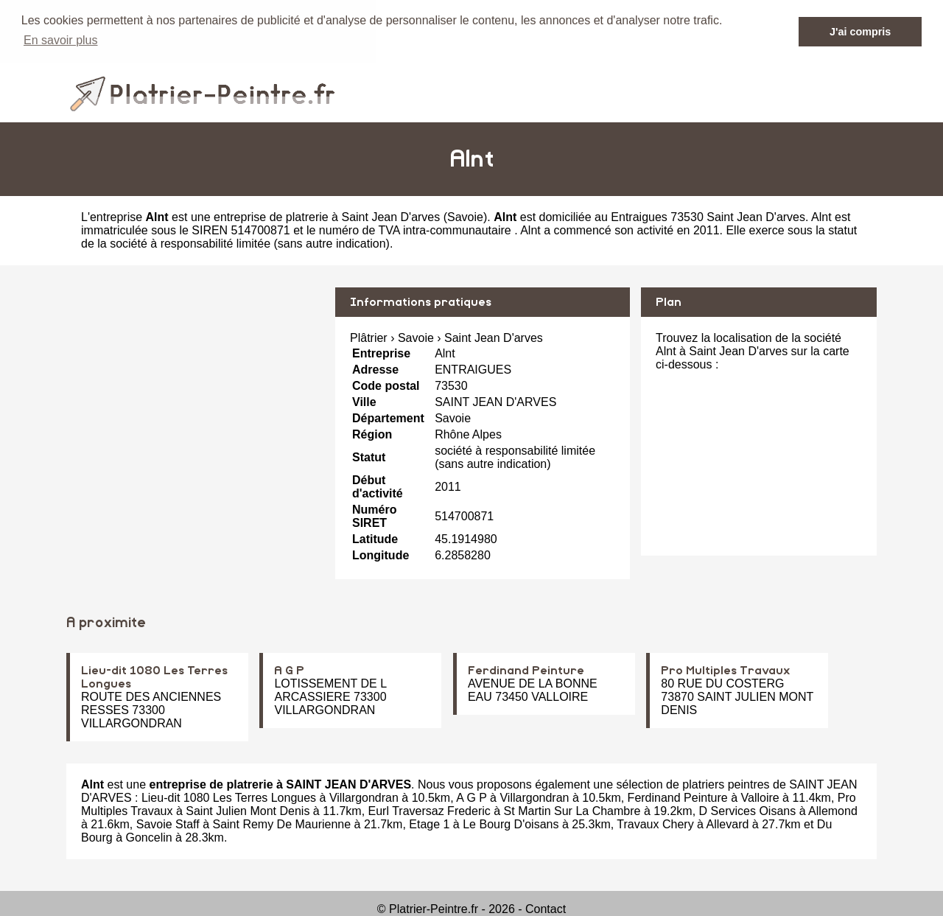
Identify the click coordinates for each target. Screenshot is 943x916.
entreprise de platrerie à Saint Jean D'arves (327, 216)
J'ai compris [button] (860, 32)
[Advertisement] (195, 390)
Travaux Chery (655, 823)
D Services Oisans (747, 810)
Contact (545, 908)
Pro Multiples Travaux (725, 670)
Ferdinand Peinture (526, 670)
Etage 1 (429, 823)
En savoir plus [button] (61, 40)
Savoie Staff (168, 823)
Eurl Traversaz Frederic (429, 810)
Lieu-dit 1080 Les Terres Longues (228, 797)
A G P (289, 670)
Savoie (465, 216)
